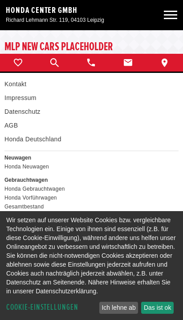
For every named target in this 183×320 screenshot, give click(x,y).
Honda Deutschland (32, 139)
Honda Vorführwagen (30, 198)
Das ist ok (157, 307)
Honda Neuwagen (26, 167)
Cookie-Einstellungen (42, 307)
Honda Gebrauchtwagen (34, 189)
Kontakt (15, 84)
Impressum (20, 97)
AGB (11, 125)
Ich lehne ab (118, 307)
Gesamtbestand (24, 207)
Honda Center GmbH (41, 10)
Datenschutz (22, 111)
